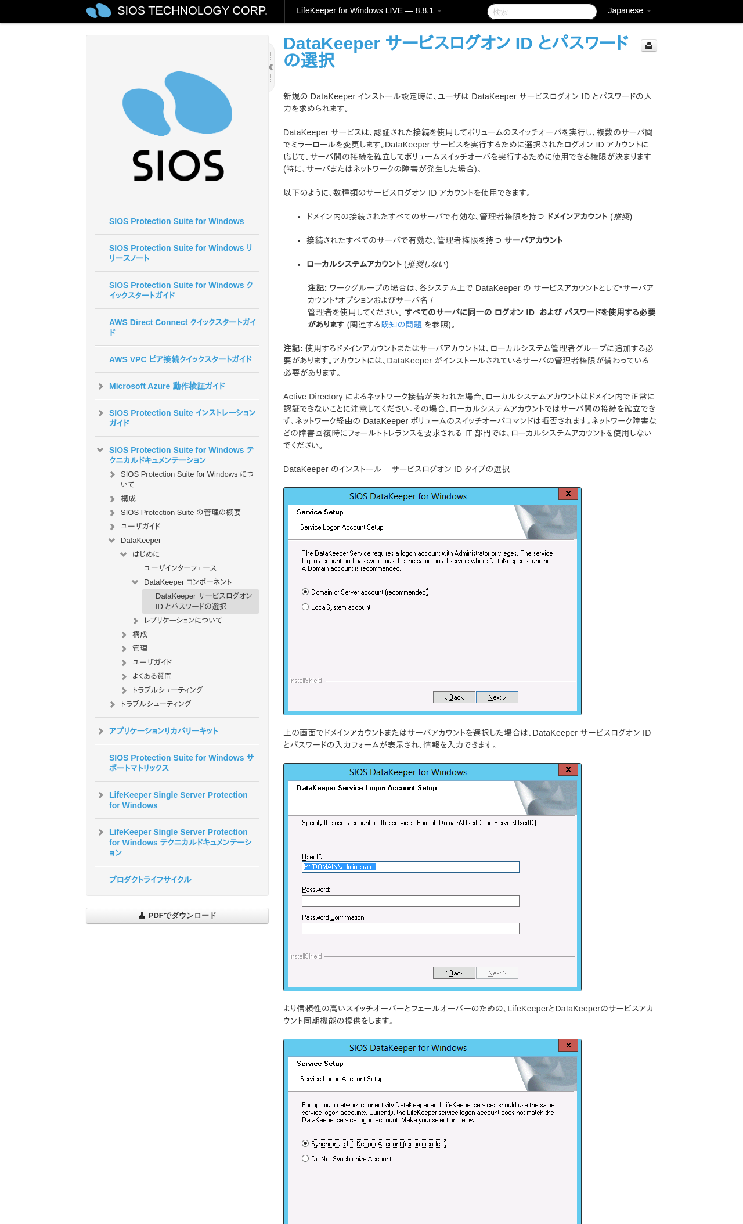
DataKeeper (134, 541)
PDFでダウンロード (177, 915)
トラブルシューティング (160, 690)
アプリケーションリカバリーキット (156, 731)
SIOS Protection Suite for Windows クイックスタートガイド (181, 290)
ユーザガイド (134, 527)
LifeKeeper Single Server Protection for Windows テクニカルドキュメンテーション (173, 841)
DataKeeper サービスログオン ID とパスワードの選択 (204, 601)
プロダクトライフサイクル (150, 879)
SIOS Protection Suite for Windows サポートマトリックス (181, 763)
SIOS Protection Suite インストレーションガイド (175, 417)
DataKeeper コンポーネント (181, 582)
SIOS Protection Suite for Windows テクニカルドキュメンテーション (174, 454)
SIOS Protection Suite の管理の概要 (174, 513)
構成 (121, 499)
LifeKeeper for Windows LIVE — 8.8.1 (369, 10)
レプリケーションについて (176, 621)
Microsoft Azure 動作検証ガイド (160, 386)
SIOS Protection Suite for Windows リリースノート (181, 253)
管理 (132, 649)
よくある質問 (145, 676)
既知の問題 (401, 324)
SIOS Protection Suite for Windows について (180, 478)
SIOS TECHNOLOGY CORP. (192, 10)
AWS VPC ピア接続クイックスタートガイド (180, 359)
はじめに (139, 554)
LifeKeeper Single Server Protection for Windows (171, 799)
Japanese (629, 10)
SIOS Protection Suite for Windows (176, 221)
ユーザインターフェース (180, 568)
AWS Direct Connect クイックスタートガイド (182, 327)
